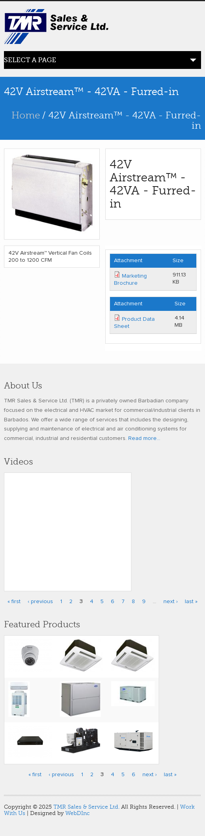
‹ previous (40, 601)
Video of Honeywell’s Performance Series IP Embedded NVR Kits (67, 526)
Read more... (144, 438)
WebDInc (77, 813)
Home (25, 115)
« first (14, 601)
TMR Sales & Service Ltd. (86, 807)
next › (170, 601)
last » (191, 601)
